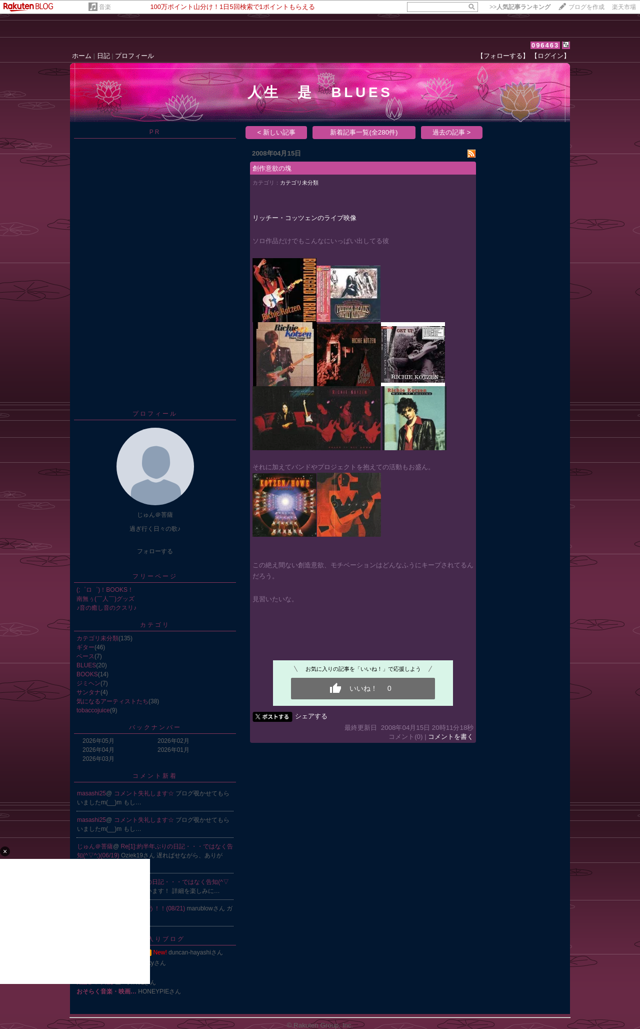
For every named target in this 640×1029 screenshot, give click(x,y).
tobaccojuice (93, 710)
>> (520, 7)
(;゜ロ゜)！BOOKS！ (105, 589)
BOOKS (87, 674)
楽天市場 (624, 7)
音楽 (105, 7)
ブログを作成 (586, 7)
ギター (85, 647)
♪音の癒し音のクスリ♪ (106, 607)
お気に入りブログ (155, 938)
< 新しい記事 (277, 132)
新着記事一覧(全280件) (364, 132)
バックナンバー (155, 727)
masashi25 (91, 793)
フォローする (155, 551)
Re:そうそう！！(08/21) (154, 908)
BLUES (86, 665)
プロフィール (134, 56)
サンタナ (88, 692)
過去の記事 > (451, 132)
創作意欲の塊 (272, 168)
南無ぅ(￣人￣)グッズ (105, 598)
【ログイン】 (550, 56)
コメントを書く (451, 736)
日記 (103, 56)
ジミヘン (88, 683)
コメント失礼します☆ (145, 793)
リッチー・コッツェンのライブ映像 (304, 218)
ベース (85, 656)
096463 (545, 45)
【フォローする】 (503, 56)
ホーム (82, 56)
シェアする (311, 716)
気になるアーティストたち (112, 701)
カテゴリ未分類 (97, 638)
